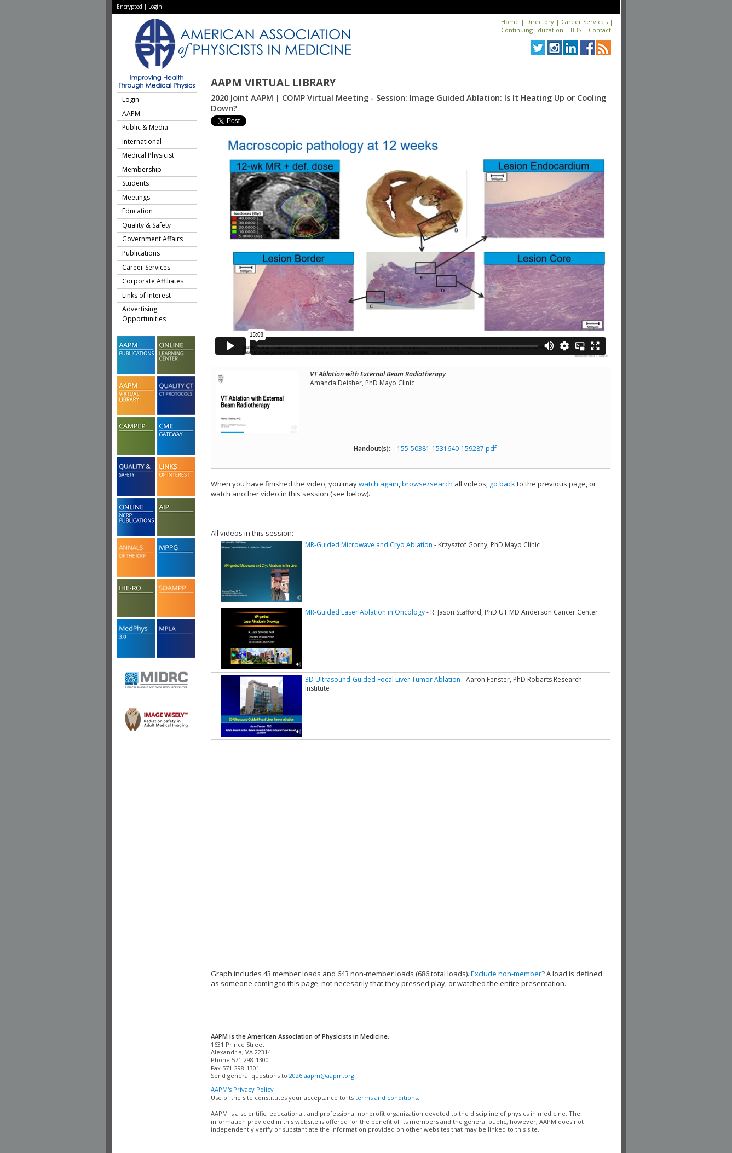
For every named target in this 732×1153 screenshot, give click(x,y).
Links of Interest (146, 295)
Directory (540, 22)
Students (135, 183)
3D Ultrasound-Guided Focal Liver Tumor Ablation (382, 679)
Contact (600, 30)
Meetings (136, 197)
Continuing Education (532, 30)
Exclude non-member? (508, 973)
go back (502, 484)
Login (155, 6)
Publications (141, 253)
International (142, 141)
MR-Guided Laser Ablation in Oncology (365, 612)
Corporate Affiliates (152, 281)
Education (137, 211)
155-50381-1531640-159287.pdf (447, 448)
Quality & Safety (146, 225)
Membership (142, 169)
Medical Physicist (148, 155)
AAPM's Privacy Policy (242, 1089)
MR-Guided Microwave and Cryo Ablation (369, 544)
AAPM (131, 113)
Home (510, 22)
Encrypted (129, 6)
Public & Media (145, 127)
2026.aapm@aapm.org (321, 1075)
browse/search (427, 484)
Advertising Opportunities (144, 313)
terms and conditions (386, 1097)
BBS (575, 30)
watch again (379, 484)
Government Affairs (152, 239)
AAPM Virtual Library (273, 83)
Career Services (584, 22)
